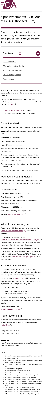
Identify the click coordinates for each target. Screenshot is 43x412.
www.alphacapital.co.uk (17, 214)
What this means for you (12, 70)
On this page (12, 53)
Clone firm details (9, 62)
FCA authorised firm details (13, 66)
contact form (6, 325)
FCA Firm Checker (20, 278)
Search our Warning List (14, 110)
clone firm (12, 104)
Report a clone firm (10, 79)
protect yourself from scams (11, 309)
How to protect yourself (12, 75)
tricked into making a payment (24, 256)
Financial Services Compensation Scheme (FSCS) (20, 240)
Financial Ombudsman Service (13, 231)
